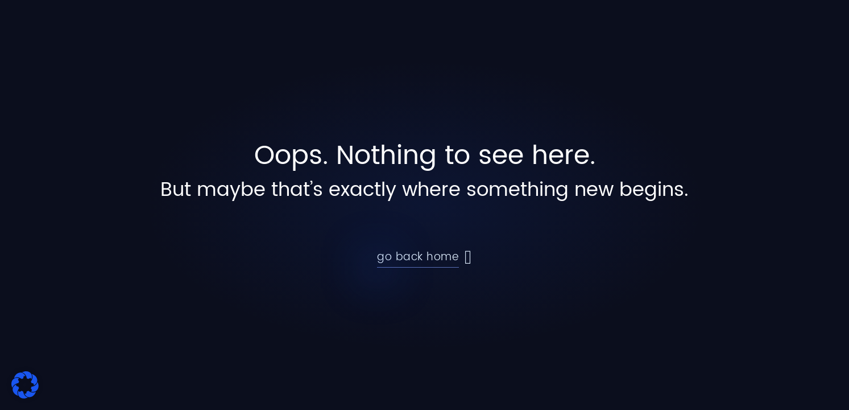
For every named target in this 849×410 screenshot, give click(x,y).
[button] (25, 385)
